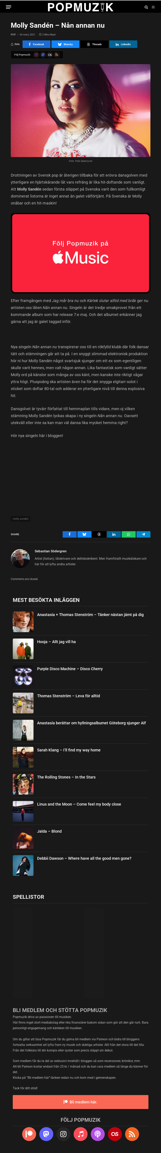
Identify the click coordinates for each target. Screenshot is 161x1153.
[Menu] (8, 7)
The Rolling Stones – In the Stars (66, 777)
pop (13, 34)
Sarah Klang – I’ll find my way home (69, 750)
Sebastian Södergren (51, 551)
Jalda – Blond (49, 831)
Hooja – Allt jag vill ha (56, 641)
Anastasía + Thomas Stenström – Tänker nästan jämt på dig (90, 614)
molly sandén (21, 518)
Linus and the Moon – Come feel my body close (79, 804)
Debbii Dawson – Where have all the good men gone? (84, 858)
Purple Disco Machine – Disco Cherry (70, 668)
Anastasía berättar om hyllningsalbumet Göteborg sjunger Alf (91, 723)
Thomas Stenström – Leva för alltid (68, 695)
